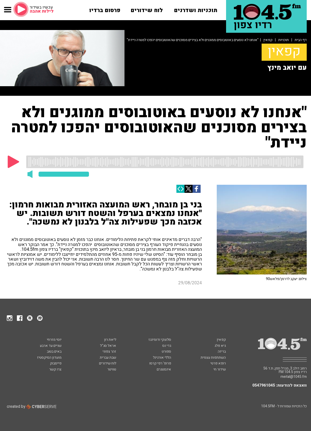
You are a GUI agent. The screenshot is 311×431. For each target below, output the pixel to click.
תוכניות (283, 40)
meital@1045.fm (294, 377)
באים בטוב (54, 351)
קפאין (267, 40)
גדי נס (166, 346)
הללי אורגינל (162, 357)
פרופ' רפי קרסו (160, 363)
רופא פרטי (218, 363)
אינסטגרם (164, 369)
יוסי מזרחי (54, 340)
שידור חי (219, 369)
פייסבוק (55, 363)
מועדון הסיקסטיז (49, 357)
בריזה (222, 351)
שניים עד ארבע (50, 346)
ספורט (166, 351)
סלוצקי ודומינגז (159, 340)
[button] (7, 12)
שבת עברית (108, 357)
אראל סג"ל (108, 346)
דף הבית (301, 40)
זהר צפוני (109, 351)
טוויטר (111, 369)
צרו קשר (55, 369)
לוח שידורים (107, 363)
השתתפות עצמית (213, 357)
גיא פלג (220, 346)
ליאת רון (110, 340)
